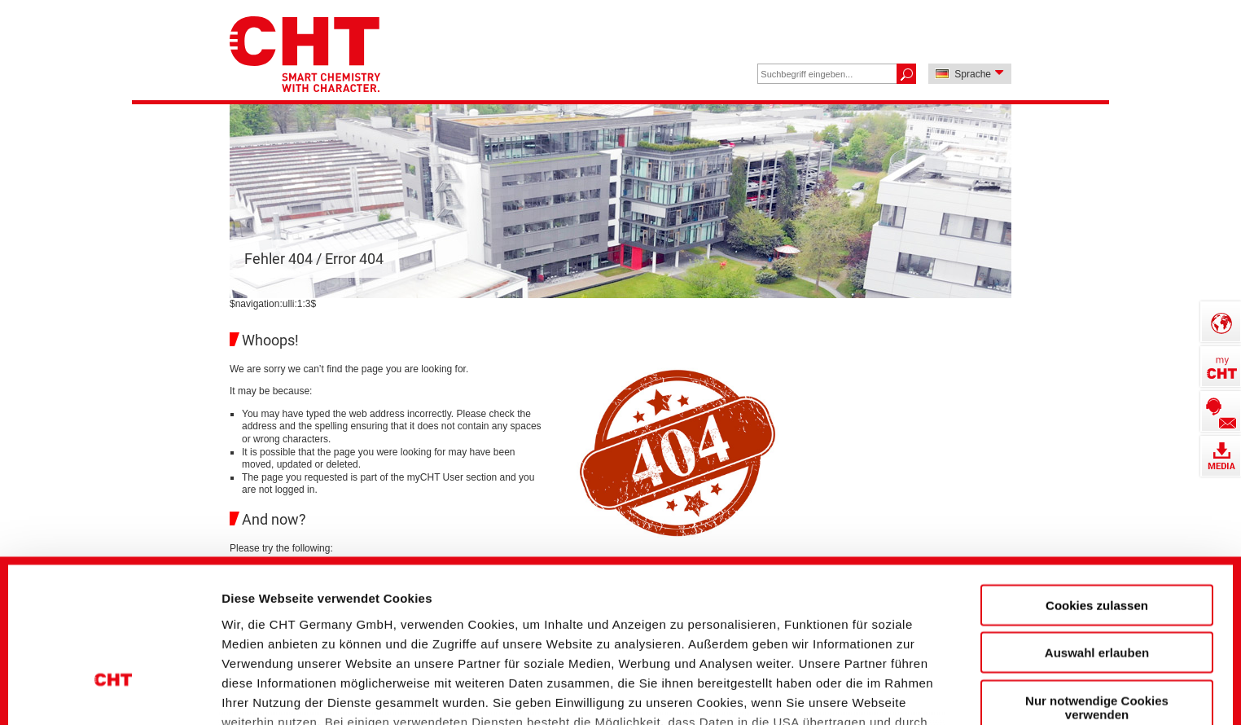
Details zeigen (874, 685)
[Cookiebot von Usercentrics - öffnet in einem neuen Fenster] (113, 685)
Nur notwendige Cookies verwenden (1097, 581)
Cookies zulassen (1097, 479)
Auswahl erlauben (1097, 526)
